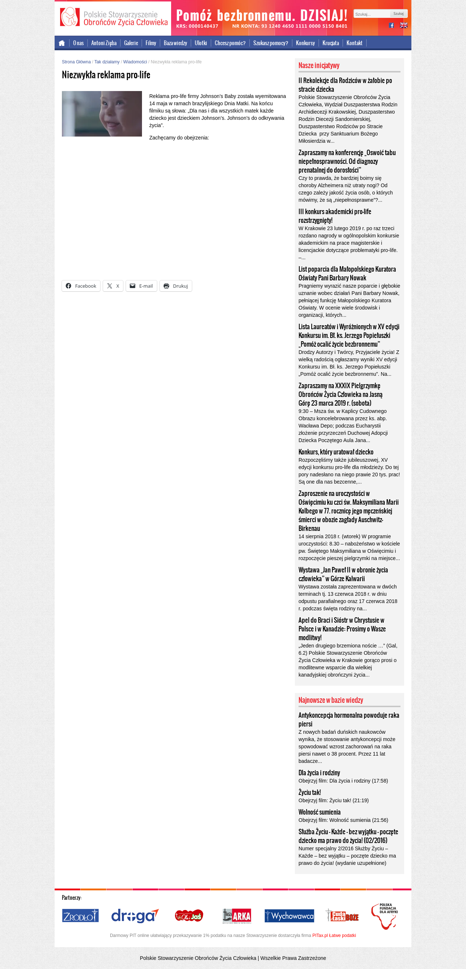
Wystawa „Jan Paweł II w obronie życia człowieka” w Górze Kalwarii (343, 574)
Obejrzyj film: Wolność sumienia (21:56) (343, 820)
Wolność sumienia (320, 812)
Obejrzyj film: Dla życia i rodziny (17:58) (343, 781)
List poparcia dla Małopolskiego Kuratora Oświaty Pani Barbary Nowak (347, 273)
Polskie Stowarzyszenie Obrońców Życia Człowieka (113, 17)
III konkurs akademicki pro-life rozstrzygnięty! (335, 216)
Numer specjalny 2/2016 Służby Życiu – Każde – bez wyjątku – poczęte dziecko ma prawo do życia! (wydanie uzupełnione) (347, 856)
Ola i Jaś (190, 916)
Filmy (151, 43)
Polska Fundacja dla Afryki (385, 916)
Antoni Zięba (103, 43)
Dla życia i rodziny (319, 772)
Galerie (131, 43)
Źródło (81, 916)
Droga (135, 916)
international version (404, 26)
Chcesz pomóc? (230, 43)
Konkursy (305, 43)
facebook (394, 26)
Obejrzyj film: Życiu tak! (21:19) (334, 800)
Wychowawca (289, 916)
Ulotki (201, 43)
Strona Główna (76, 61)
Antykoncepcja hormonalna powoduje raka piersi (349, 719)
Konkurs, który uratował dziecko (336, 452)
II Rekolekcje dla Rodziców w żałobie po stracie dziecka (345, 85)
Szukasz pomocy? (270, 43)
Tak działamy (106, 61)
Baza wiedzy (175, 43)
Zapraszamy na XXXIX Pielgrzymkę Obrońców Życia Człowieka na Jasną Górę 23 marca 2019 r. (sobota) (341, 394)
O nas (78, 43)
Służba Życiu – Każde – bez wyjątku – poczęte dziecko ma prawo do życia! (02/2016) (348, 836)
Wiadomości (135, 61)
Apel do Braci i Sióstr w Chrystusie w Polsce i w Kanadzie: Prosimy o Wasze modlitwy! (342, 628)
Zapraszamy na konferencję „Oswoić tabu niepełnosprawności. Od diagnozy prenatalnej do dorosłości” (347, 161)
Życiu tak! (310, 792)
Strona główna (62, 43)
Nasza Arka (237, 916)
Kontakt (355, 43)
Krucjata (331, 43)
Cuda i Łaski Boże (342, 916)
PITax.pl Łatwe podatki (334, 935)
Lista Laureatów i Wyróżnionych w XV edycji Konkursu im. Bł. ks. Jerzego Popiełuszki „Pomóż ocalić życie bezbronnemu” (349, 335)
